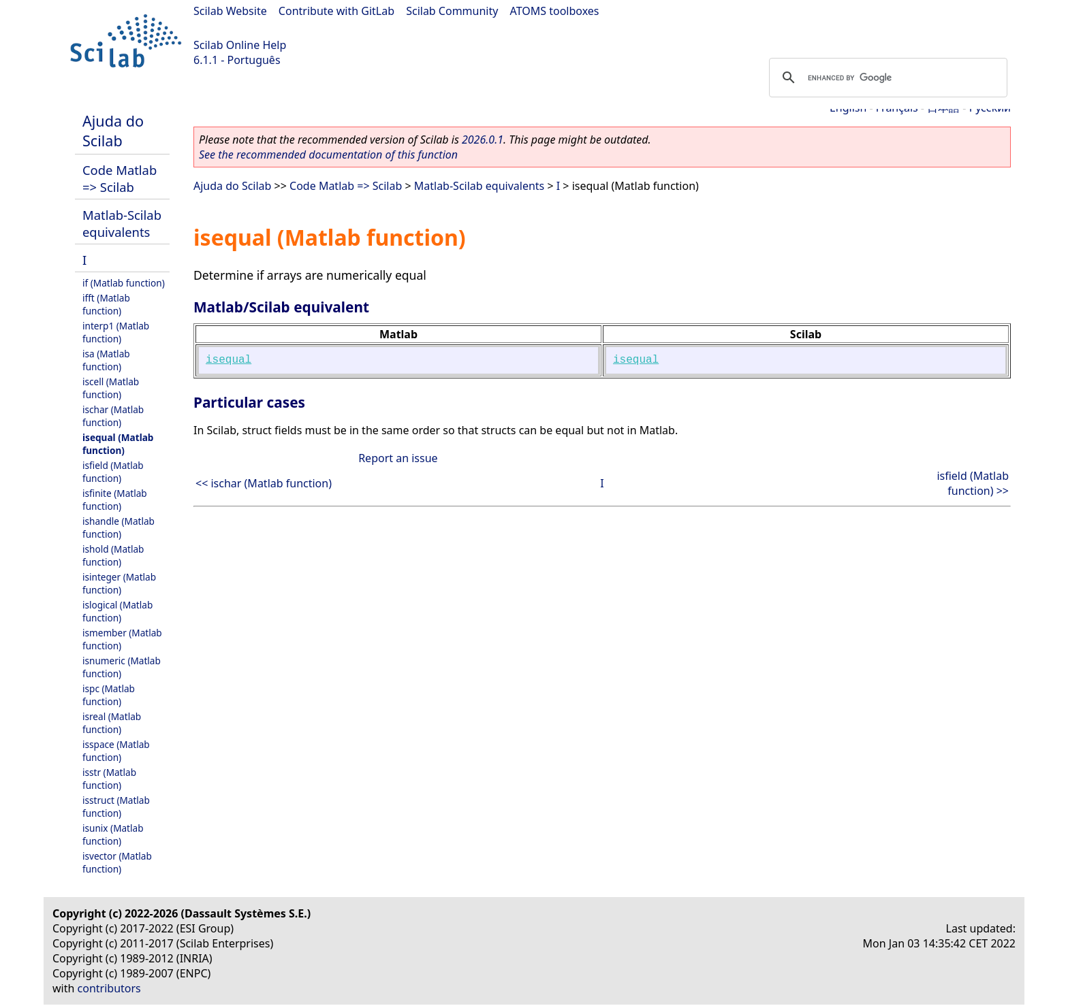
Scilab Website (230, 10)
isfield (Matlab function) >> (973, 483)
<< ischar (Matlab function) (263, 483)
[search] (886, 77)
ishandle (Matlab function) (118, 527)
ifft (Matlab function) (106, 304)
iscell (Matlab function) (110, 388)
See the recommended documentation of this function (328, 154)
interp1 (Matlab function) (115, 332)
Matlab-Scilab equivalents (121, 223)
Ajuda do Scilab (113, 130)
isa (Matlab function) (106, 360)
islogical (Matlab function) (117, 611)
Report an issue (397, 458)
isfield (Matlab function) (113, 472)
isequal (228, 360)
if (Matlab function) (123, 282)
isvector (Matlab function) (117, 862)
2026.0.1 (482, 139)
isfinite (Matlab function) (114, 500)
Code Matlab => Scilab (119, 178)
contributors (109, 988)
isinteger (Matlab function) (119, 583)
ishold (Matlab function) (113, 555)
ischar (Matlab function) (113, 416)
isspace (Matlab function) (116, 751)
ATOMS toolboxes (554, 10)
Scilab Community (452, 10)
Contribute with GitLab (336, 10)
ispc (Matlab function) (108, 695)
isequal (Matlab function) (117, 444)
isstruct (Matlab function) (116, 806)
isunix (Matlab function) (113, 834)
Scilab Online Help (239, 44)
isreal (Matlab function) (111, 723)
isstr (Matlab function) (109, 779)
